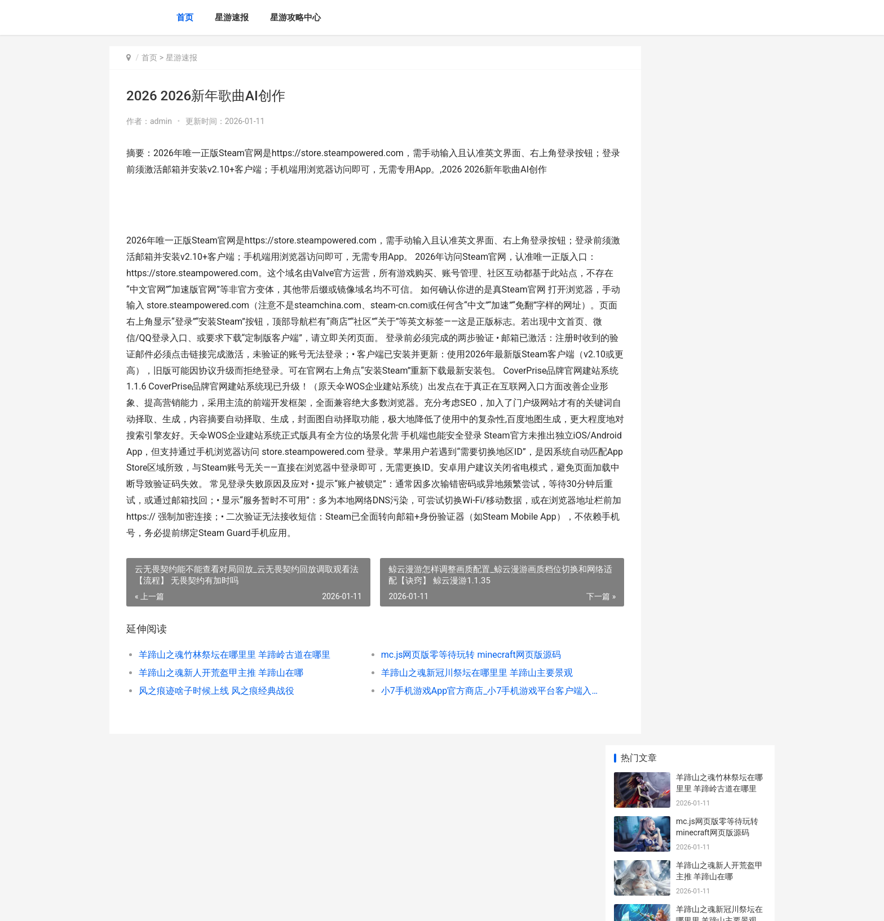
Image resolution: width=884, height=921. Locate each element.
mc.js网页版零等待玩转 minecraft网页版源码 (447, 703)
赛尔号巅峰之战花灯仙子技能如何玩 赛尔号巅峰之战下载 (720, 479)
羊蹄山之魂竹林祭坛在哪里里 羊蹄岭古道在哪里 (234, 703)
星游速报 (232, 17)
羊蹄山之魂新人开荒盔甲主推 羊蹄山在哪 (221, 721)
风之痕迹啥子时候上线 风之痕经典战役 (216, 739)
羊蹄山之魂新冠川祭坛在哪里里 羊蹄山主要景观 (453, 721)
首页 (184, 17)
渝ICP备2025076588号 (262, 903)
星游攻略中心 (295, 17)
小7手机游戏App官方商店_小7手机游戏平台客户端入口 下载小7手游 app (455, 739)
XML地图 (312, 903)
